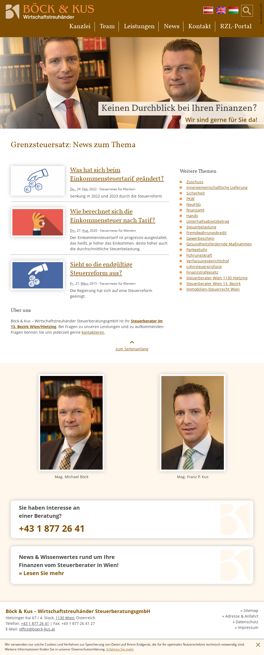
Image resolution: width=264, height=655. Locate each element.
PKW (190, 198)
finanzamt (195, 210)
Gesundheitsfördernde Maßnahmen (219, 243)
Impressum (248, 627)
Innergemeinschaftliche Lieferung (217, 187)
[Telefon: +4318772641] (132, 519)
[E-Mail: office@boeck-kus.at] (37, 629)
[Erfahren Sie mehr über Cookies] (120, 649)
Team (107, 26)
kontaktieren (93, 332)
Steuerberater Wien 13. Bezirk (213, 283)
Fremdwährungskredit (206, 232)
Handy (192, 215)
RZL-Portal (236, 26)
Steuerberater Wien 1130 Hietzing (217, 277)
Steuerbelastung (201, 227)
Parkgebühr (196, 249)
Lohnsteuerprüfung (204, 266)
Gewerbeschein (200, 238)
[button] (247, 14)
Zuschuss (194, 181)
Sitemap (251, 610)
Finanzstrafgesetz (202, 272)
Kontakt (199, 26)
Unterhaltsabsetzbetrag (207, 221)
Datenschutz (247, 621)
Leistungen (139, 26)
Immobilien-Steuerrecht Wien (213, 289)
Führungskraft (199, 255)
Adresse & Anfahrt (241, 616)
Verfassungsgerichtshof (207, 260)
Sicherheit (195, 193)
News (171, 26)
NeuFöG (193, 204)
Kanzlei (80, 26)
